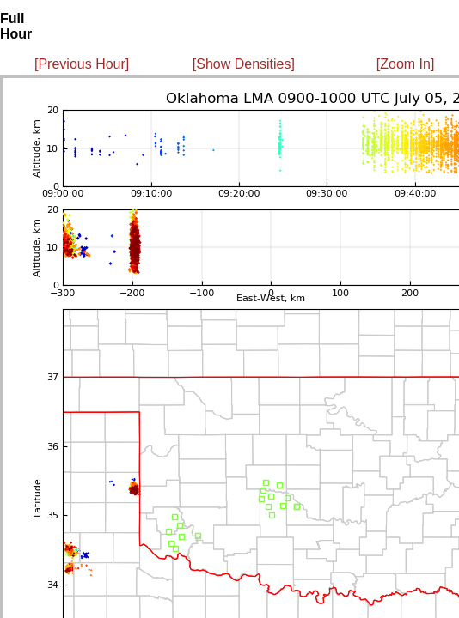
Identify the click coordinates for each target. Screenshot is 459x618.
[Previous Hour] (81, 64)
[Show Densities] (244, 64)
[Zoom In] (405, 64)
